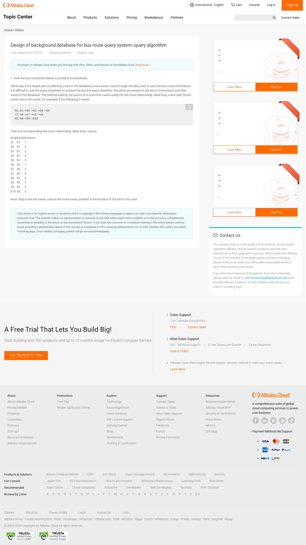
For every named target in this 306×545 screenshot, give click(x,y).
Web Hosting (196, 474)
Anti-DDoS (109, 474)
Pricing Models (17, 407)
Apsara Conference (20, 437)
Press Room (214, 419)
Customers (14, 419)
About (71, 18)
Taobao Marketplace (38, 519)
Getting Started (117, 425)
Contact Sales (290, 17)
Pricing (131, 18)
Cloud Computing (83, 487)
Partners (177, 18)
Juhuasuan (69, 519)
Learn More (234, 87)
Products (90, 18)
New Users (217, 481)
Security (219, 474)
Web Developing (160, 487)
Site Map (211, 431)
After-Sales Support (169, 413)
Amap (174, 519)
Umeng (196, 519)
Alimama (127, 519)
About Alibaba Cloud (20, 401)
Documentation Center (220, 401)
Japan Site (54, 481)
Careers (9, 512)
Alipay (228, 519)
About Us (32, 512)
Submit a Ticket (166, 407)
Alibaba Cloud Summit (22, 443)
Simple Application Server (73, 407)
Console (254, 5)
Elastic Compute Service (62, 474)
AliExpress (86, 519)
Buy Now (276, 87)
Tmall (57, 519)
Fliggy (138, 519)
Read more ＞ (143, 64)
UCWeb (185, 519)
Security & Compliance (220, 413)
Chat (173, 327)
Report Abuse (165, 419)
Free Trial (63, 401)
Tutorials (186, 487)
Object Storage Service (139, 474)
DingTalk (217, 519)
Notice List (104, 512)
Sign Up (292, 5)
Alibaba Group (13, 519)
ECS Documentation (83, 481)
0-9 (198, 494)
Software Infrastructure (157, 481)
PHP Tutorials (210, 487)
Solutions (112, 18)
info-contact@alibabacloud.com (266, 278)
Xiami (206, 519)
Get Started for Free (26, 355)
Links (125, 512)
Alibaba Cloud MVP (218, 407)
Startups (13, 431)
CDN (90, 474)
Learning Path (191, 481)
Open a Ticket (179, 351)
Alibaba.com (102, 519)
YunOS (148, 519)
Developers (134, 487)
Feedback (162, 425)
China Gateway (117, 413)
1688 (116, 519)
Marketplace (153, 18)
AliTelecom (162, 519)
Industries (111, 487)
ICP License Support (120, 419)
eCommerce (171, 474)
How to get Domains (118, 481)
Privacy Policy (58, 512)
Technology (114, 401)
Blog (110, 431)
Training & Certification (122, 443)
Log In (271, 5)
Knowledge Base (118, 407)
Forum (160, 431)
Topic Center (55, 487)
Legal (82, 512)
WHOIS (210, 425)
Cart (236, 5)
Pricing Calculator (168, 437)
